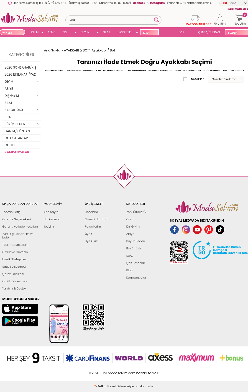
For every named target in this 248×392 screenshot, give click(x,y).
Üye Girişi (91, 241)
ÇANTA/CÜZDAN (209, 32)
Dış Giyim (133, 226)
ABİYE (51, 32)
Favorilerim (93, 226)
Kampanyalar (136, 277)
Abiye (130, 234)
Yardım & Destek (14, 288)
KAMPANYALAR (17, 152)
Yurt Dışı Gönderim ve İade (17, 236)
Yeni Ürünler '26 (137, 212)
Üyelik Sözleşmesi (14, 259)
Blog (129, 270)
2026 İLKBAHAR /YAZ (20, 74)
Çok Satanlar (135, 263)
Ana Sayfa (51, 212)
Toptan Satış (11, 212)
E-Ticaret (110, 371)
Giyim (130, 219)
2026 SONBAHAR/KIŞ (20, 67)
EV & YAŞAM (183, 32)
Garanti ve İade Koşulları (20, 226)
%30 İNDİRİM (148, 33)
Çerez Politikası (13, 274)
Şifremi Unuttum (96, 219)
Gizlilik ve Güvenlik (15, 252)
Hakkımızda (52, 219)
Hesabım (91, 212)
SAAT (106, 32)
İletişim (49, 226)
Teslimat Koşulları (15, 245)
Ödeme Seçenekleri (16, 219)
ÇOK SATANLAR (16, 138)
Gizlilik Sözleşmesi (15, 281)
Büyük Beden (135, 241)
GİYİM (35, 32)
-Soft (99, 371)
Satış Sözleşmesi (14, 266)
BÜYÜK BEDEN (85, 32)
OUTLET (10, 145)
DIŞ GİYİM (66, 32)
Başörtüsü (133, 248)
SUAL (168, 32)
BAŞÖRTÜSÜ (125, 32)
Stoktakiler (193, 79)
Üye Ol (89, 234)
